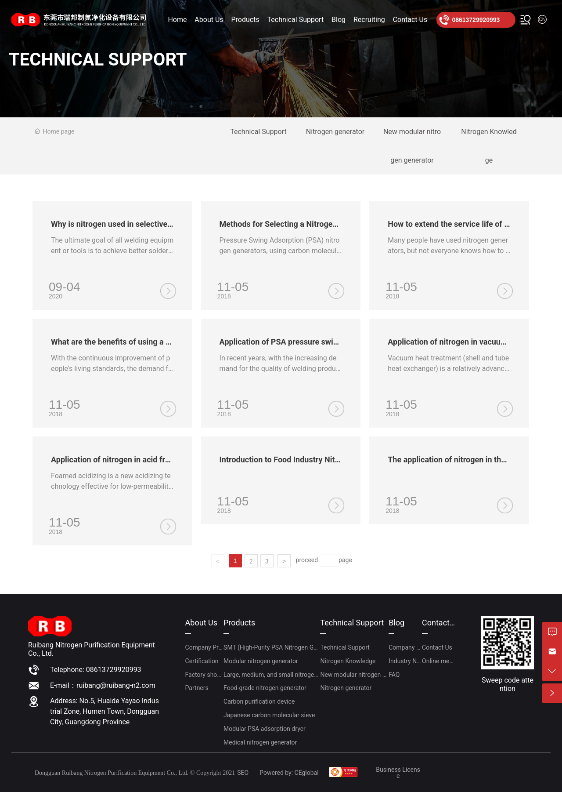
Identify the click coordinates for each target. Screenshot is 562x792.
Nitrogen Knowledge (488, 145)
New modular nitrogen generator (412, 145)
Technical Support (258, 131)
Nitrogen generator (335, 131)
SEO (243, 772)
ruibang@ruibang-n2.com (115, 685)
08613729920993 (476, 19)
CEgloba (306, 772)
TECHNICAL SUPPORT (98, 59)
